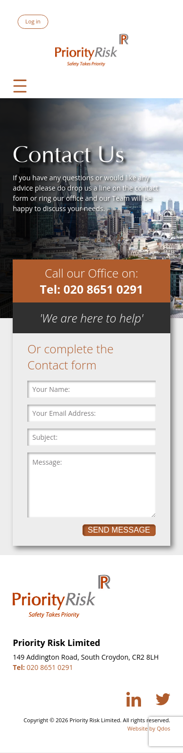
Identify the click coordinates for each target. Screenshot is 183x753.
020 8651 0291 (43, 667)
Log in (33, 21)
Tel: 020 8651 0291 (91, 289)
